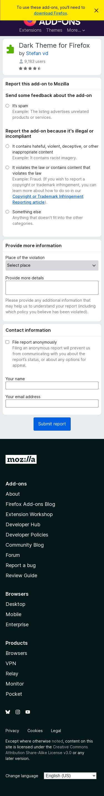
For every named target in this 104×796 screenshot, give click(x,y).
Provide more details (25, 278)
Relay (12, 673)
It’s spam (20, 105)
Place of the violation (25, 257)
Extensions (30, 30)
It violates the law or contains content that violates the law (51, 170)
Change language (22, 775)
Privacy (12, 730)
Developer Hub (23, 524)
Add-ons (16, 484)
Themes (54, 30)
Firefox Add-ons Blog (30, 504)
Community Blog (25, 545)
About (13, 494)
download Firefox (50, 13)
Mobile (13, 614)
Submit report (52, 424)
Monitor (15, 684)
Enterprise (17, 624)
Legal (56, 730)
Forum (13, 555)
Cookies (35, 730)
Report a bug (21, 565)
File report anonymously (34, 342)
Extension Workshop (29, 514)
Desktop (15, 604)
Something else (26, 211)
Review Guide (21, 575)
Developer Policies (27, 535)
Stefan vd (37, 53)
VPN (11, 663)
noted (57, 741)
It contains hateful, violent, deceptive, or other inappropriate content (55, 149)
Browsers (16, 653)
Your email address (24, 397)
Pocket (14, 694)
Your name (16, 379)
